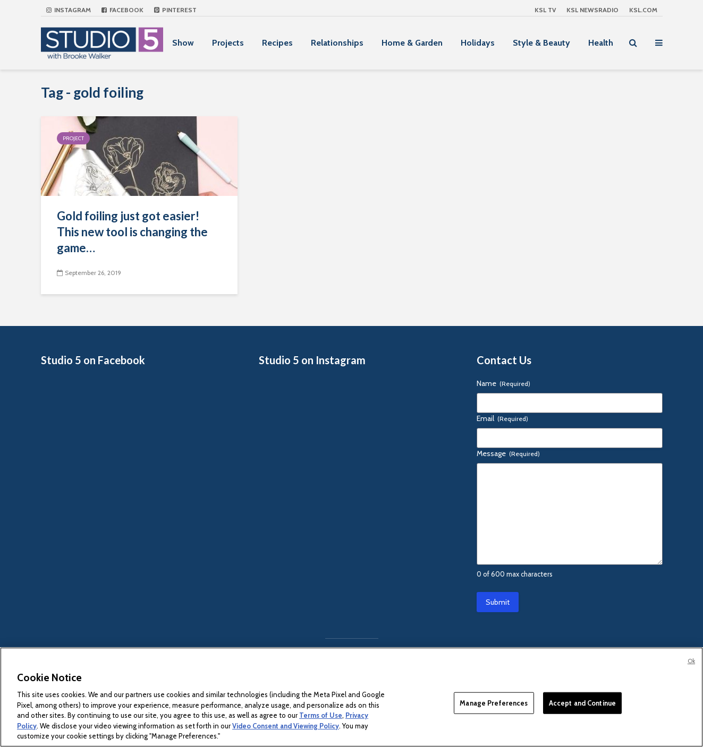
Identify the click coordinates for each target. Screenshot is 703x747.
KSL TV (545, 10)
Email (502, 418)
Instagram (68, 10)
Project (73, 138)
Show (183, 43)
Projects (228, 43)
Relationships (337, 43)
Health (600, 43)
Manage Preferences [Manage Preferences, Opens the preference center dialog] (494, 702)
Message (508, 453)
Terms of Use (320, 715)
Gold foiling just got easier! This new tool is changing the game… (132, 232)
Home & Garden (412, 43)
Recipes (277, 43)
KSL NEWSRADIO (592, 10)
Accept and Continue (582, 702)
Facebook (122, 10)
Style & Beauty (541, 43)
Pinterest (175, 10)
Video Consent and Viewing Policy (285, 726)
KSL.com (643, 10)
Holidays (478, 43)
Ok (691, 661)
